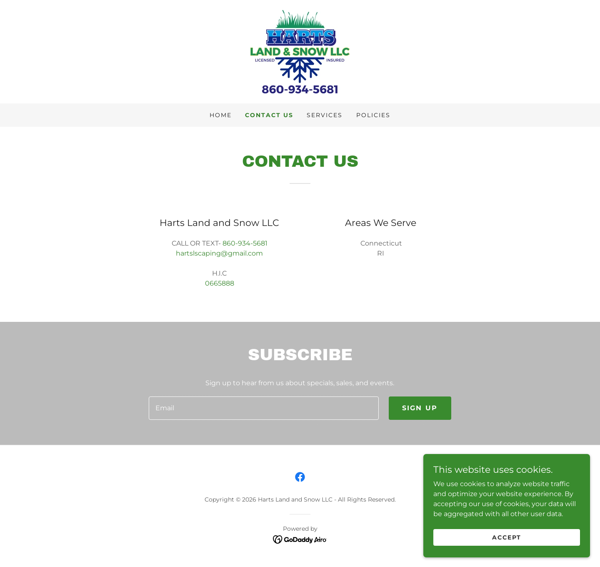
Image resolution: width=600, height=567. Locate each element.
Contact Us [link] (269, 115)
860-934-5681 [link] (245, 243)
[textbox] (263, 408)
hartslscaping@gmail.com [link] (219, 253)
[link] (300, 51)
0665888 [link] (219, 283)
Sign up (420, 408)
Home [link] (221, 115)
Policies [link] (373, 115)
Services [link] (324, 115)
